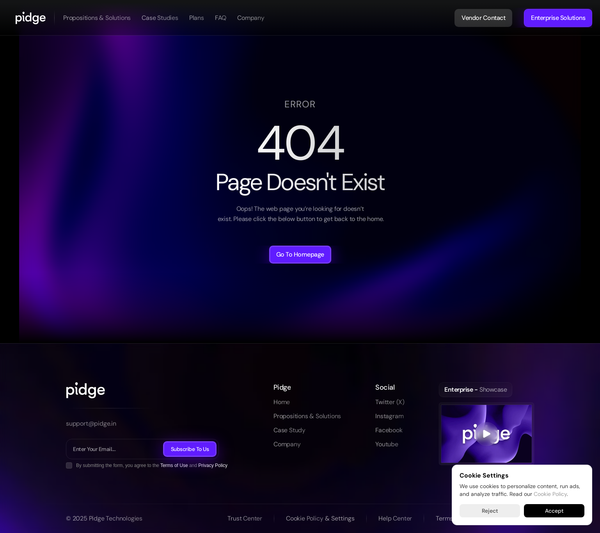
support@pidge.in (91, 423)
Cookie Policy (550, 493)
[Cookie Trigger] (340, 518)
